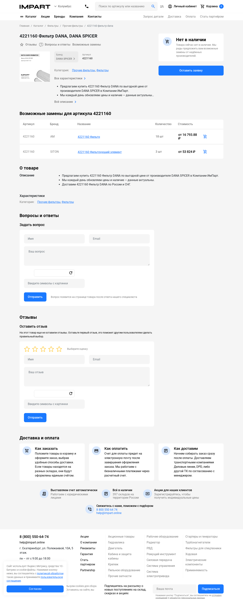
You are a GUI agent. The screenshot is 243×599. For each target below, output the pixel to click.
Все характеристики (70, 78)
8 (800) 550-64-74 (34, 534)
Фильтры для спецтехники (203, 546)
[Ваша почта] (175, 587)
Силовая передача (159, 558)
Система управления (161, 564)
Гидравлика (116, 540)
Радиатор (153, 540)
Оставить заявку (191, 70)
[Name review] (54, 357)
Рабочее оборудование (162, 534)
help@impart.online (108, 511)
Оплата (191, 16)
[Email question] (119, 236)
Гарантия (86, 552)
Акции (45, 16)
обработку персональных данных (187, 595)
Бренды (59, 16)
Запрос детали (153, 16)
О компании (88, 540)
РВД (149, 546)
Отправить (35, 295)
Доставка (174, 16)
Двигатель (115, 546)
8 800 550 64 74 (106, 507)
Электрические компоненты (195, 560)
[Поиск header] (126, 6)
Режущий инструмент (161, 552)
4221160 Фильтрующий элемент (100, 150)
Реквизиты (87, 546)
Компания (76, 16)
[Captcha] (54, 281)
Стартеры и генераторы (201, 534)
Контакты (94, 16)
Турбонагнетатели (197, 540)
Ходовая (191, 552)
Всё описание (66, 101)
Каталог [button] (28, 16)
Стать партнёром (212, 16)
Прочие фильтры (83, 70)
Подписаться (211, 587)
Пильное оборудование (124, 568)
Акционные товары (121, 534)
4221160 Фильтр (89, 136)
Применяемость (196, 568)
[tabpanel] (122, 257)
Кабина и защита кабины (119, 554)
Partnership (87, 568)
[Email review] (119, 357)
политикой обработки (50, 573)
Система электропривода (158, 572)
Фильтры (102, 70)
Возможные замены (87, 44)
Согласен (35, 589)
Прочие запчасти (119, 574)
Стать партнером (87, 560)
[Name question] (54, 236)
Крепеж (113, 562)
